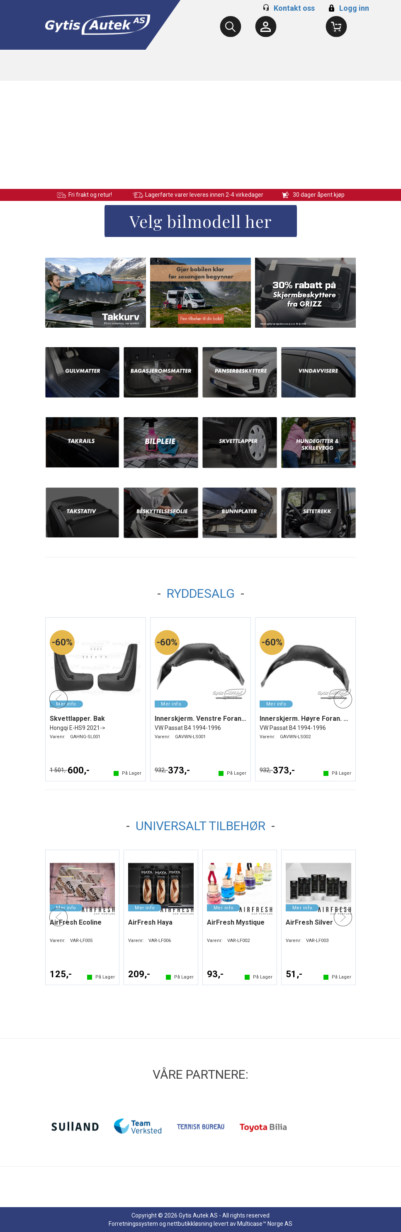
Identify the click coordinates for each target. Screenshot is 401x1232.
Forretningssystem (133, 1223)
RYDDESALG (201, 593)
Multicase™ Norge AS (264, 1223)
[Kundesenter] (265, 26)
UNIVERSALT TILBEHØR (200, 826)
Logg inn (347, 8)
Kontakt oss (294, 8)
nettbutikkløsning (189, 1223)
